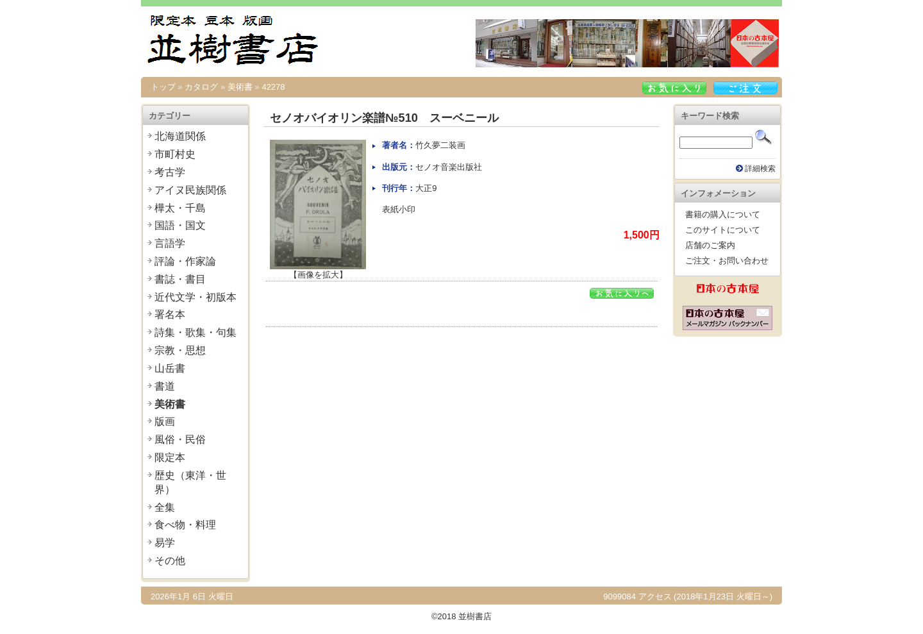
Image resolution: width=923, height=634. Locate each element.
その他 (169, 560)
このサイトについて (722, 230)
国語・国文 (180, 225)
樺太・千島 (180, 208)
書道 (164, 386)
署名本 (169, 314)
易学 (164, 542)
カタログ (201, 87)
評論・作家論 (185, 261)
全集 (164, 507)
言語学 (169, 243)
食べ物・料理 (185, 524)
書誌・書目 (180, 279)
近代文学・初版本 (195, 297)
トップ (163, 87)
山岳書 (169, 368)
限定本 (169, 457)
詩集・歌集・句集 (195, 332)
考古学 (169, 172)
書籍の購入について (722, 214)
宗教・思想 (180, 350)
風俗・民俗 (180, 439)
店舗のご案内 (710, 245)
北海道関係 (180, 136)
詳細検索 (760, 168)
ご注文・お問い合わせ (727, 260)
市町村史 (174, 154)
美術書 (240, 87)
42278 (273, 87)
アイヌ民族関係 (190, 190)
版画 (164, 421)
